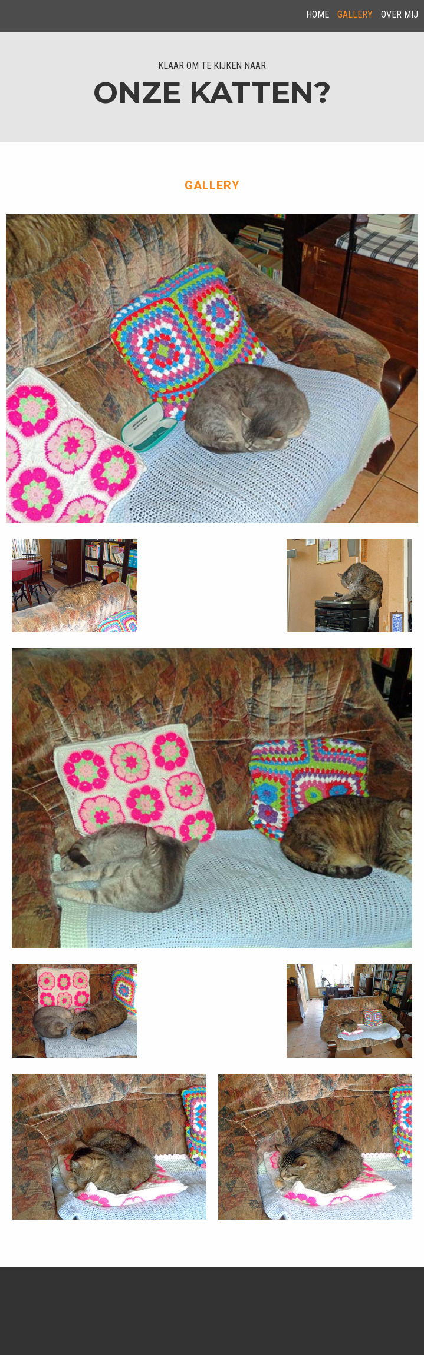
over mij (399, 14)
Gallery (355, 14)
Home (317, 14)
